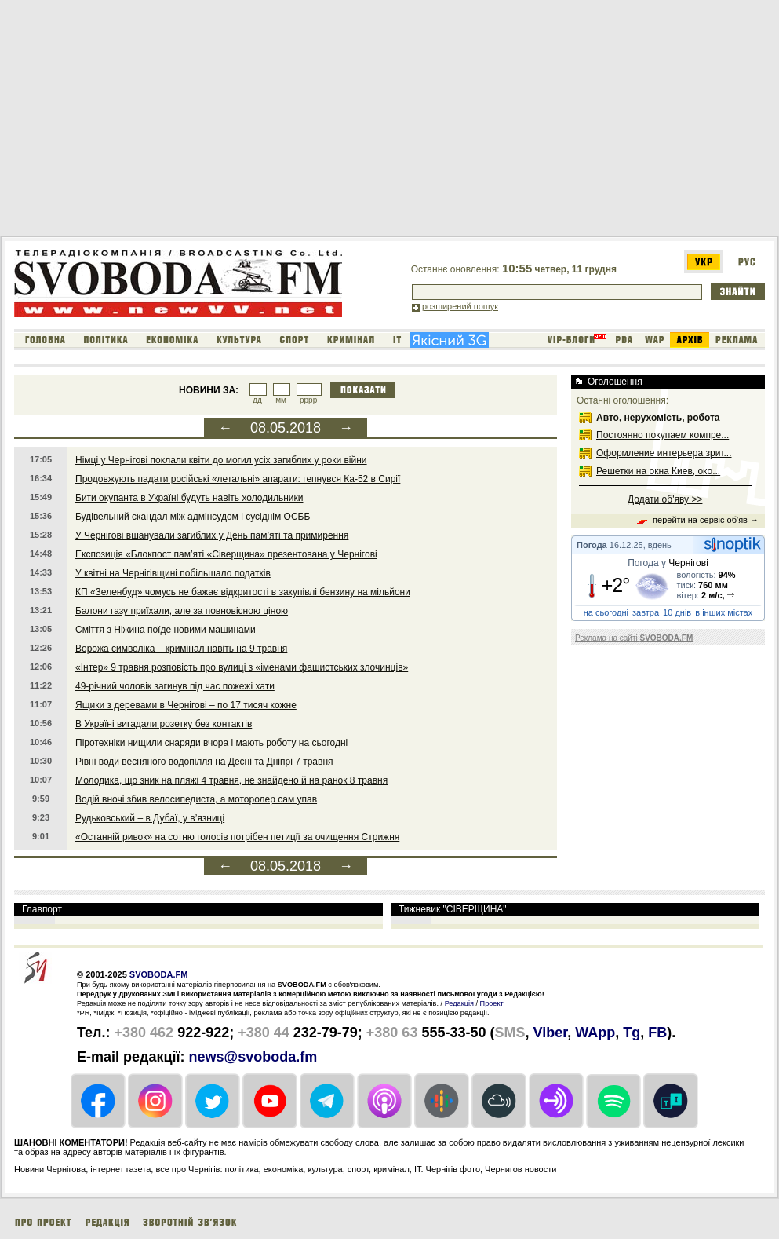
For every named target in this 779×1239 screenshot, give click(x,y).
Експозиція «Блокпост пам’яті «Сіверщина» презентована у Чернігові (226, 554)
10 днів (677, 612)
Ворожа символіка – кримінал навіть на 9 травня (181, 648)
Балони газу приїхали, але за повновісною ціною (181, 610)
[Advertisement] (284, 121)
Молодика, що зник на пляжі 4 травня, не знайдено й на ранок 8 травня (231, 780)
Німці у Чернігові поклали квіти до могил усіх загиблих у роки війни (221, 460)
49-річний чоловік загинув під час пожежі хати (175, 686)
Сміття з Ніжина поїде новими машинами (165, 629)
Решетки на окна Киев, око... (658, 471)
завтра (645, 612)
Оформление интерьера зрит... (664, 453)
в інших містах (723, 612)
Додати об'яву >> (665, 499)
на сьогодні (606, 612)
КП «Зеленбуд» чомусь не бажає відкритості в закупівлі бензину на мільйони (242, 592)
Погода (592, 545)
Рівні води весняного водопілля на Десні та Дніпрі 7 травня (204, 761)
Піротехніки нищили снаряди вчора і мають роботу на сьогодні (211, 742)
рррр (308, 400)
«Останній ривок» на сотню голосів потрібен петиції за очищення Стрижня (237, 836)
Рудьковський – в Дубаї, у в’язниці (149, 818)
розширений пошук (460, 306)
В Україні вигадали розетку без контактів (163, 723)
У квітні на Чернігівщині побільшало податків (173, 573)
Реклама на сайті (634, 638)
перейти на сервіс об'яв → (706, 519)
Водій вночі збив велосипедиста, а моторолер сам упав (196, 799)
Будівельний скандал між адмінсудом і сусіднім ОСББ (192, 516)
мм (280, 400)
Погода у (668, 562)
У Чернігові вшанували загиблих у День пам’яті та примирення (211, 535)
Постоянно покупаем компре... (662, 434)
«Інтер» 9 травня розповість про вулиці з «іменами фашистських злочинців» (241, 667)
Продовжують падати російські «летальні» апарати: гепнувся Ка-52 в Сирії (237, 478)
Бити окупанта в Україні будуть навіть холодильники (189, 497)
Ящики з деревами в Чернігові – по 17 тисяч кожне (186, 705)
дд (257, 400)
